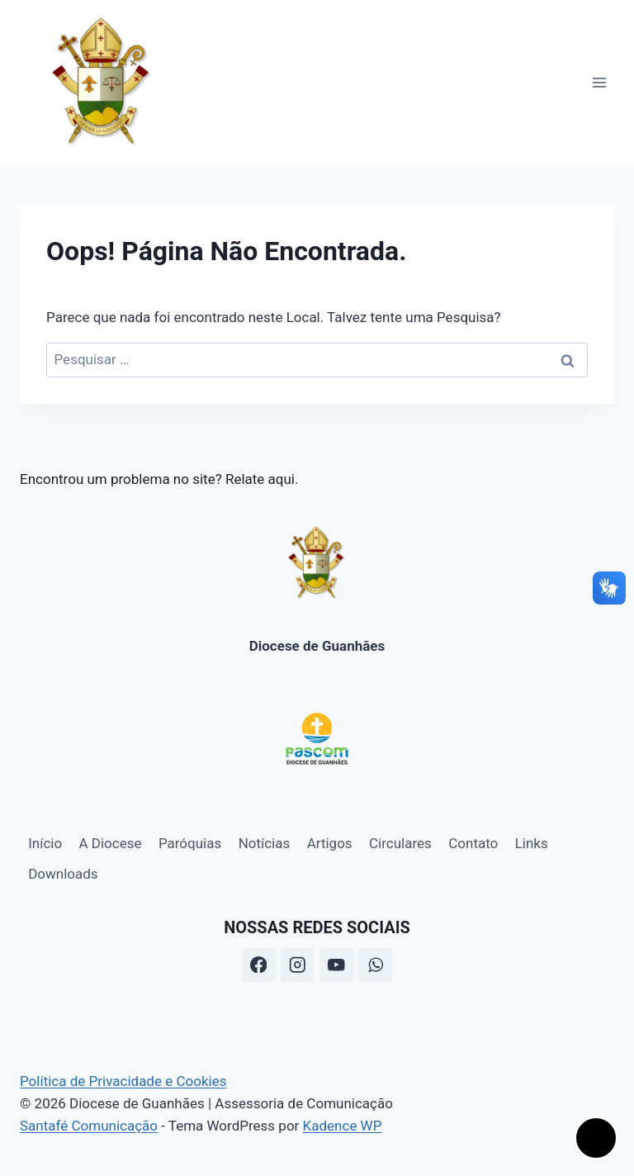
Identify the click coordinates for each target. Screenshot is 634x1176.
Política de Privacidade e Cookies (123, 1081)
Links (531, 843)
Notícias (265, 843)
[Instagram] (298, 965)
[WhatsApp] (375, 965)
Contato (473, 843)
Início (45, 843)
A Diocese (110, 843)
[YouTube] (336, 965)
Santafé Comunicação (89, 1125)
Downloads (62, 873)
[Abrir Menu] (599, 82)
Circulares (400, 843)
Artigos (329, 843)
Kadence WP (342, 1125)
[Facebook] (259, 965)
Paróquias (189, 843)
